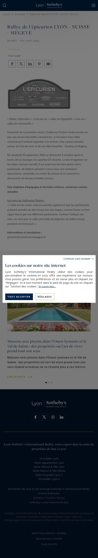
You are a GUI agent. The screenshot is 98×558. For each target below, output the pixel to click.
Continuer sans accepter (77, 258)
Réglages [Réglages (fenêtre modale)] (45, 296)
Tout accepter (18, 296)
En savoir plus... (47, 286)
